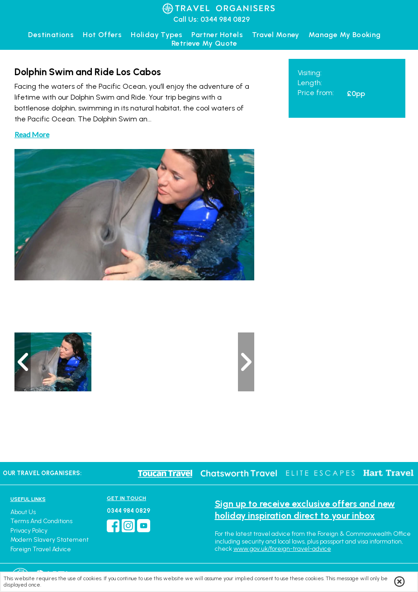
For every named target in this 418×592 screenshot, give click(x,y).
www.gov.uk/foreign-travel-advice (282, 549)
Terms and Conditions (41, 521)
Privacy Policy (29, 530)
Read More (31, 134)
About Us (23, 512)
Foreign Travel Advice (40, 549)
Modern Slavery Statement (49, 540)
